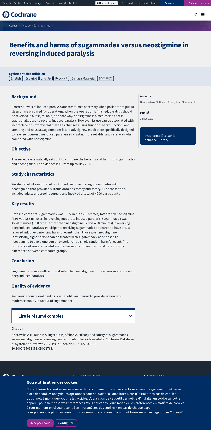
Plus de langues (106, 3)
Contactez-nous (155, 375)
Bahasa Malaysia (83, 78)
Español (28, 3)
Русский (50, 3)
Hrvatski (62, 3)
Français (6, 3)
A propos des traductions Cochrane (139, 3)
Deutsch (73, 3)
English (17, 3)
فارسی (39, 3)
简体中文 (105, 78)
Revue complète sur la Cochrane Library (159, 138)
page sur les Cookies (167, 412)
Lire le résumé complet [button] (41, 316)
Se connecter (172, 3)
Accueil (13, 25)
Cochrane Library (197, 3)
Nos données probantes (36, 25)
